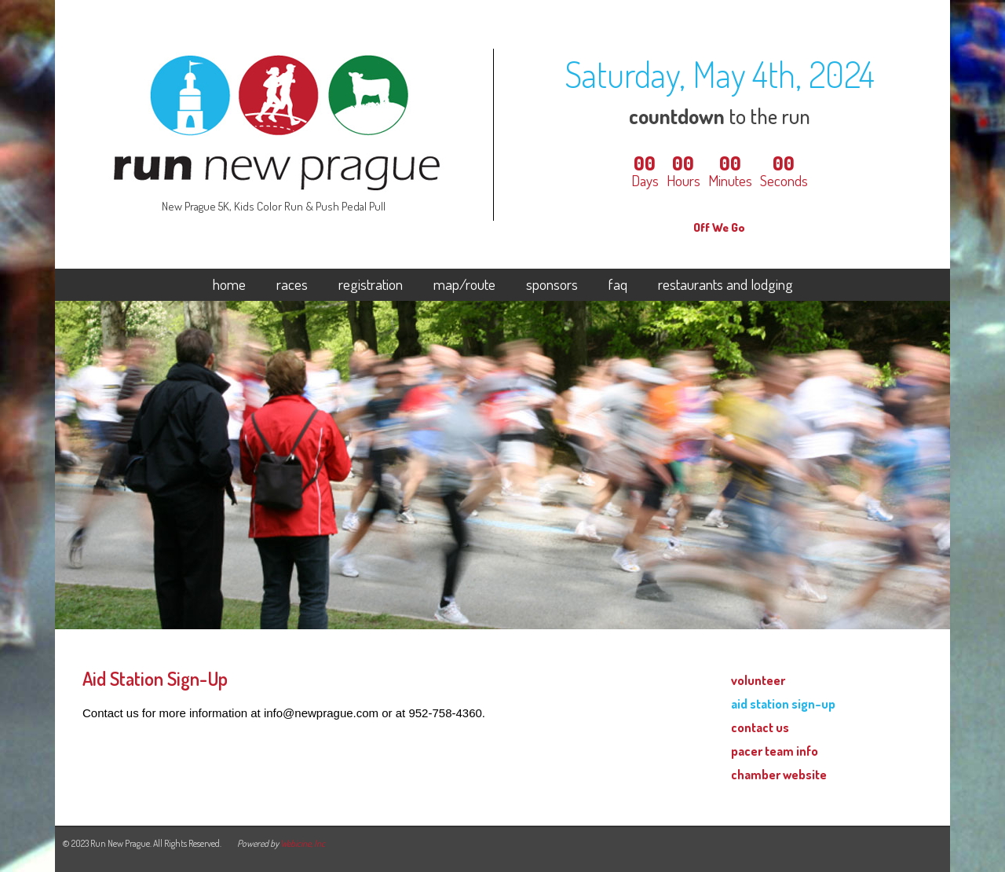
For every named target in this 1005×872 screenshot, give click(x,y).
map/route (464, 285)
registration (370, 285)
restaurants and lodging (725, 285)
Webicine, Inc (302, 843)
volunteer (758, 680)
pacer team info (774, 750)
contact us (760, 727)
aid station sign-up (783, 703)
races (292, 285)
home (229, 285)
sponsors (552, 285)
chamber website (779, 774)
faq (617, 285)
